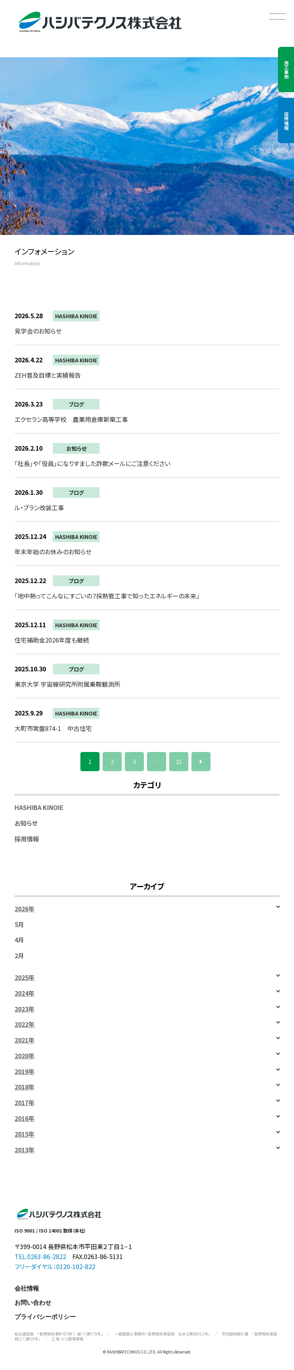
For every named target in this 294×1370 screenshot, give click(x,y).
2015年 (24, 1134)
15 (179, 761)
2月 (19, 956)
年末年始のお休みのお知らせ (53, 551)
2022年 (24, 1024)
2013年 (24, 1150)
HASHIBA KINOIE (76, 316)
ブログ (76, 404)
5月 (19, 924)
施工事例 (286, 69)
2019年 (24, 1072)
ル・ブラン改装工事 (39, 507)
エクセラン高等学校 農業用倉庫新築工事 (71, 419)
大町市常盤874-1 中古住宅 (53, 728)
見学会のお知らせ (38, 330)
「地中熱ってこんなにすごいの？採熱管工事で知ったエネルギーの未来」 (107, 595)
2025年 (24, 977)
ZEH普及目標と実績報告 (48, 375)
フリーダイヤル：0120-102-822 (55, 1266)
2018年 (24, 1087)
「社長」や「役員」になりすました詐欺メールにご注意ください (92, 463)
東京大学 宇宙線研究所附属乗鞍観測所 (67, 684)
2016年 (24, 1118)
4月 (19, 940)
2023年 (24, 1009)
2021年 (24, 1040)
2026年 (24, 909)
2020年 (24, 1056)
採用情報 (286, 120)
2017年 (24, 1103)
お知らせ (76, 448)
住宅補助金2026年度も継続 (52, 640)
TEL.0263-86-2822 (40, 1256)
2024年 (24, 993)
